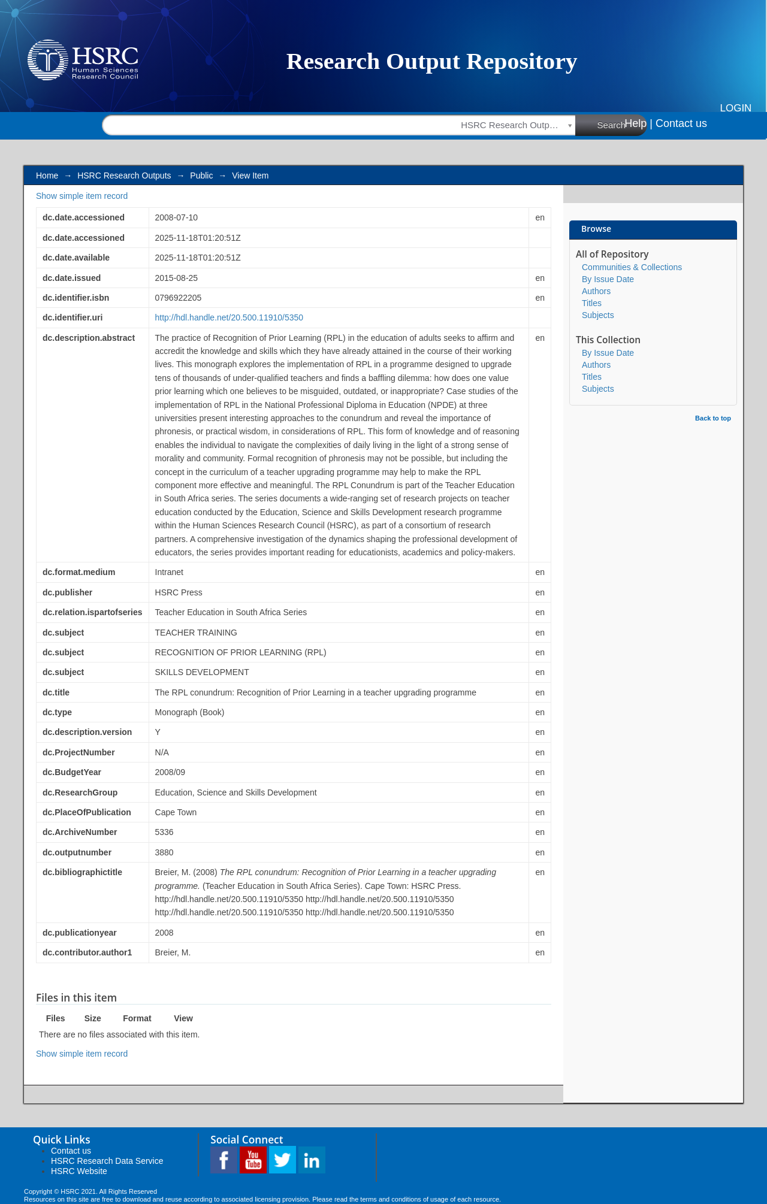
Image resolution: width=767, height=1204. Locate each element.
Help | (638, 123)
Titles (592, 303)
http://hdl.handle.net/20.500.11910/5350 (229, 317)
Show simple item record (82, 196)
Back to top (713, 418)
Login (736, 108)
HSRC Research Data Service (107, 1161)
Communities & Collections (632, 267)
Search (622, 124)
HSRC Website (79, 1171)
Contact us (681, 123)
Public (201, 175)
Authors (596, 291)
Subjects (598, 315)
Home (47, 175)
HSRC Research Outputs (124, 175)
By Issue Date (608, 279)
